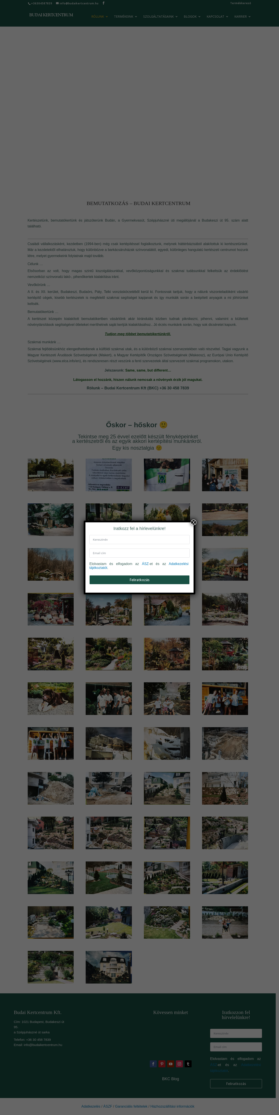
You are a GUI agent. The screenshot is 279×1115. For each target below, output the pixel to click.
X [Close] (193, 522)
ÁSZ (145, 564)
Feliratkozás (139, 579)
